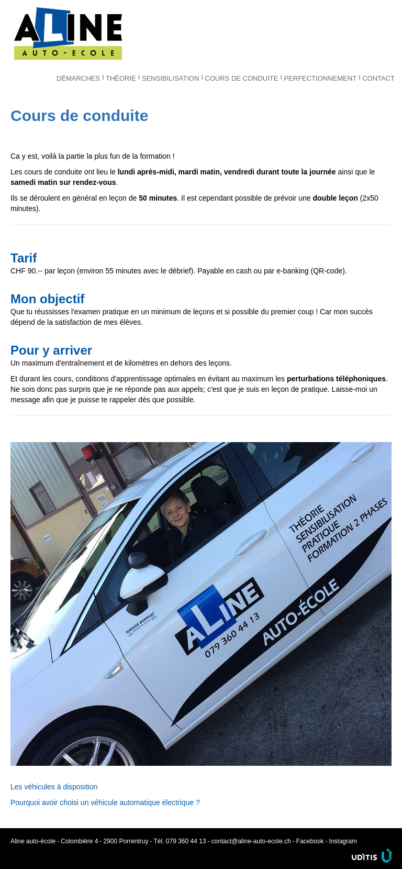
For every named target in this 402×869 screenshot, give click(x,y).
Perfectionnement (320, 78)
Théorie (121, 78)
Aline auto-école (68, 33)
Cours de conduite (241, 78)
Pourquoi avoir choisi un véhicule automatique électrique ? (105, 802)
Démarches (78, 78)
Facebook (310, 841)
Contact (378, 78)
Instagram (343, 841)
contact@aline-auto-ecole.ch (251, 841)
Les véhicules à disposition (54, 787)
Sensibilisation (170, 78)
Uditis (372, 856)
